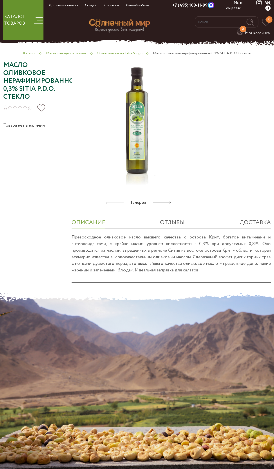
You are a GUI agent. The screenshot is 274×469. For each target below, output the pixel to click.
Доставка (255, 222)
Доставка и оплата (63, 5)
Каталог (29, 53)
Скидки (90, 5)
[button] (162, 202)
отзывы (172, 222)
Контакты (111, 5)
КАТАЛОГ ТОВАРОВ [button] (23, 20)
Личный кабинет (138, 5)
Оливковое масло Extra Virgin (119, 53)
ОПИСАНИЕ (88, 222)
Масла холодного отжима (66, 53)
